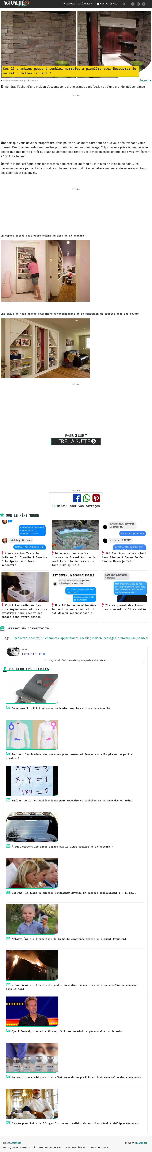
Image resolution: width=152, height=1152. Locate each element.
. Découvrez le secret (25, 638)
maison (97, 638)
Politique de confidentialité (19, 1147)
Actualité (15, 1143)
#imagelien (141, 1143)
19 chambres (50, 638)
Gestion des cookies (50, 1147)
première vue (127, 638)
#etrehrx (145, 80)
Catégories (84, 3)
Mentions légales (75, 1147)
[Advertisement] (76, 118)
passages (109, 638)
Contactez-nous (108, 3)
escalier (85, 638)
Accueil (69, 3)
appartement (69, 638)
